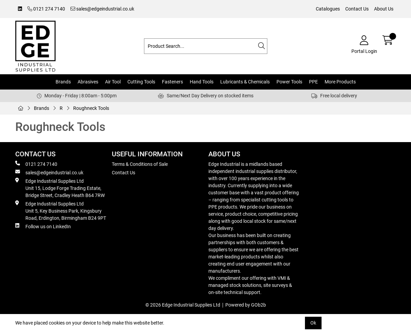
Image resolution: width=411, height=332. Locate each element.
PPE (313, 81)
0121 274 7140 (46, 9)
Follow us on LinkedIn (43, 226)
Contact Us (357, 9)
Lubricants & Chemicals (245, 81)
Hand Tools (201, 81)
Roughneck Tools (91, 108)
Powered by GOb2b (245, 305)
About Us (383, 9)
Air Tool (113, 81)
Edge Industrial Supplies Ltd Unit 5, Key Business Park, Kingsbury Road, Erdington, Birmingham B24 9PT (60, 210)
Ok (313, 323)
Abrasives (88, 81)
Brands (63, 81)
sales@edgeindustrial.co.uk (102, 9)
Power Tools (289, 81)
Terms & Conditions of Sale (140, 164)
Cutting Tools (141, 81)
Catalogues (328, 9)
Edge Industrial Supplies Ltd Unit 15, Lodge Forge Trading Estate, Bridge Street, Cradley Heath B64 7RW (60, 188)
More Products (340, 81)
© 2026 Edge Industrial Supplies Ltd (182, 305)
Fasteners (172, 81)
